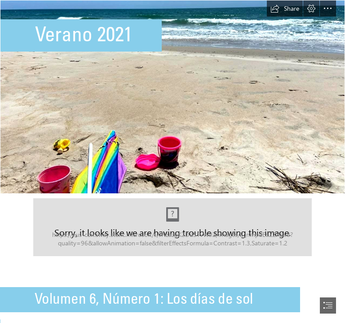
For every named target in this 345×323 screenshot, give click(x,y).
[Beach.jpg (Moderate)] (172, 97)
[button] (285, 8)
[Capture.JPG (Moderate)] (172, 227)
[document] (172, 161)
